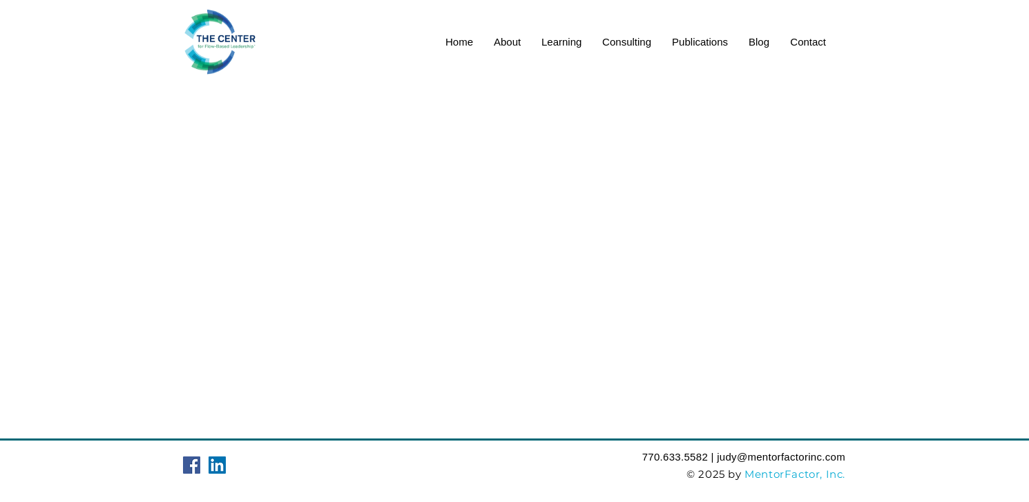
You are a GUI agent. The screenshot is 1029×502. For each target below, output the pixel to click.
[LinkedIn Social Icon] (217, 465)
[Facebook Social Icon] (191, 465)
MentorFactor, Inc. (794, 474)
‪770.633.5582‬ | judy (689, 457)
